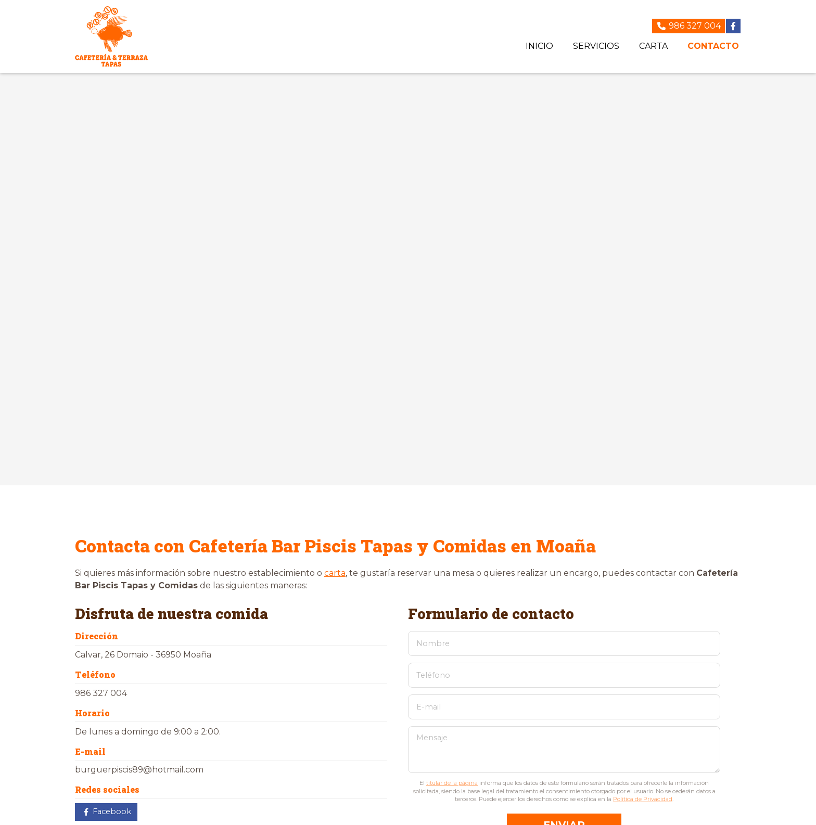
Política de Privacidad (642, 799)
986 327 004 (101, 693)
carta (335, 573)
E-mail (428, 707)
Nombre (433, 643)
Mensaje (432, 737)
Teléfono (433, 675)
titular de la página (452, 783)
